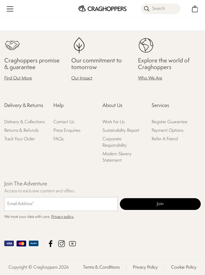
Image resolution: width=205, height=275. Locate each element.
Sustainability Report (120, 130)
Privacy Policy (145, 267)
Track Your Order (19, 139)
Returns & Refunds (21, 130)
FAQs (58, 139)
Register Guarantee (169, 122)
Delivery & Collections (24, 122)
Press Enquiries (66, 130)
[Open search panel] (160, 8)
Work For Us (113, 122)
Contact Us (63, 122)
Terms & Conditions (101, 267)
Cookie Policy (183, 267)
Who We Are (150, 78)
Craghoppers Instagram (61, 243)
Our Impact (81, 78)
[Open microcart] (195, 9)
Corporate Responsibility (114, 142)
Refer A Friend (165, 139)
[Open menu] (10, 9)
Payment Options (167, 130)
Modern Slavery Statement (117, 157)
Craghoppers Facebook (50, 243)
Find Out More (18, 78)
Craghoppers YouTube (72, 243)
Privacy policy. (62, 217)
